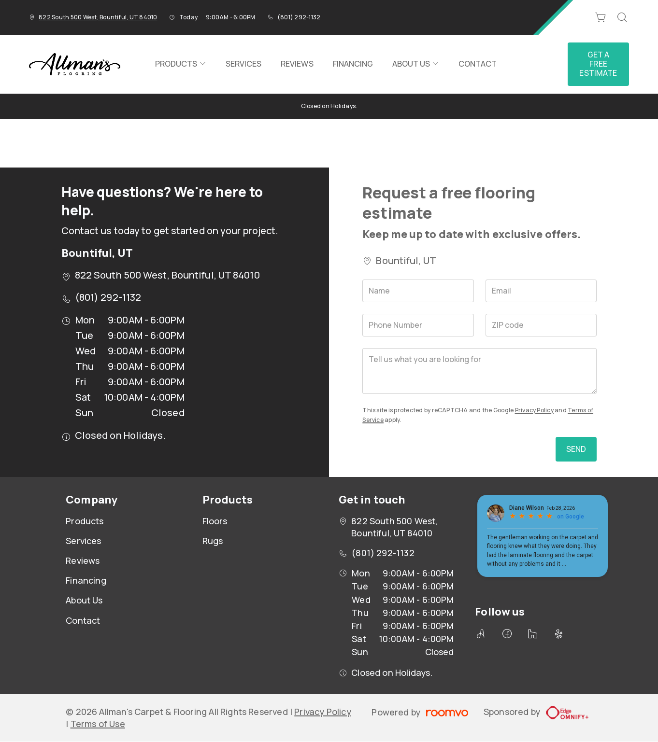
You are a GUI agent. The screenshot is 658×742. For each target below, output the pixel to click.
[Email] (541, 291)
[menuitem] (180, 64)
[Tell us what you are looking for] (479, 371)
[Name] (418, 291)
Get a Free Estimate (598, 63)
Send (576, 449)
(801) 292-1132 (298, 17)
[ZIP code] (541, 325)
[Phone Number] (418, 325)
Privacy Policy (534, 410)
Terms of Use (98, 723)
